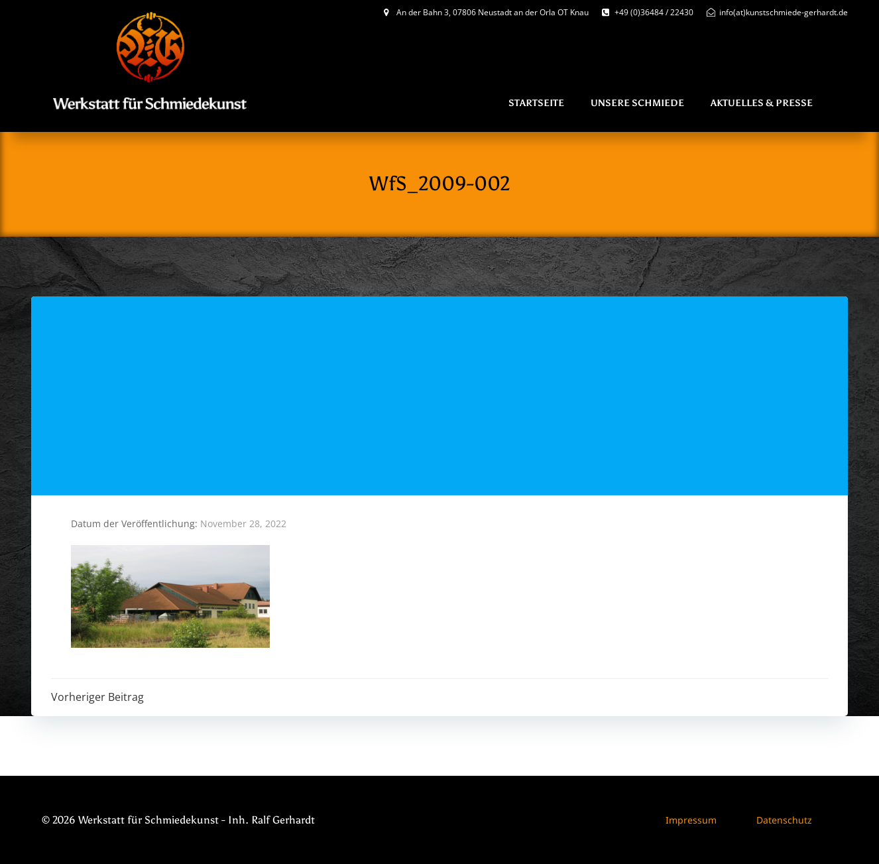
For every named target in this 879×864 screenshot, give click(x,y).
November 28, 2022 (243, 523)
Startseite (536, 103)
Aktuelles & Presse (762, 103)
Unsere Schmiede (637, 103)
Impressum (691, 820)
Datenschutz (784, 820)
